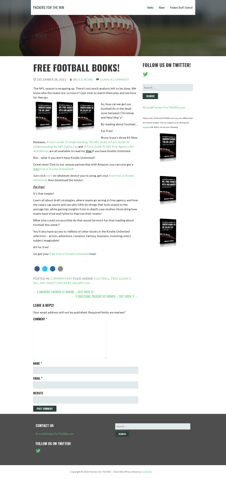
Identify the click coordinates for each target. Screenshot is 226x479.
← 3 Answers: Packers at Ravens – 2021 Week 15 (63, 292)
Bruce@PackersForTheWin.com (164, 107)
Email (37, 378)
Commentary (61, 278)
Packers (64, 283)
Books (150, 7)
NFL (36, 283)
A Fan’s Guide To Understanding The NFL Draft (76, 142)
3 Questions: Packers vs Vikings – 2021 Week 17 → (106, 296)
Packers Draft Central (181, 7)
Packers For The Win (48, 7)
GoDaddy (147, 471)
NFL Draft (48, 283)
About (162, 7)
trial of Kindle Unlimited (52, 169)
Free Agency (121, 278)
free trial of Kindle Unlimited (69, 254)
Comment (40, 319)
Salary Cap (81, 283)
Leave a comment (114, 79)
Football (102, 278)
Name (37, 363)
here (49, 175)
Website (38, 393)
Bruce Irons (83, 79)
